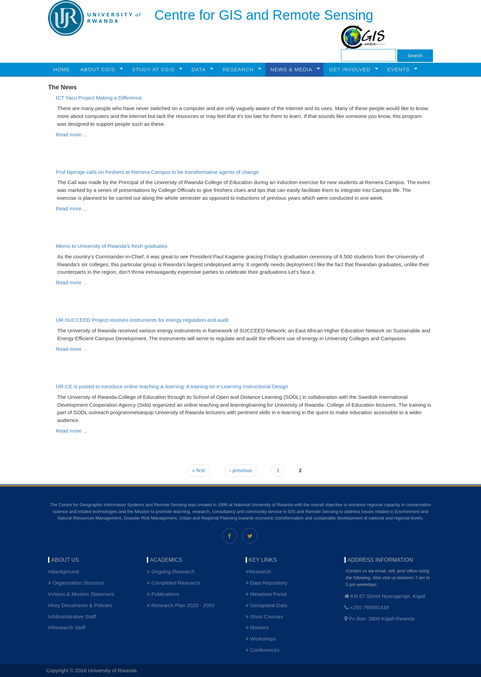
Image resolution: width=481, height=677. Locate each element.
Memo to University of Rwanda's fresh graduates (111, 246)
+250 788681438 (366, 607)
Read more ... (71, 134)
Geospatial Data (266, 605)
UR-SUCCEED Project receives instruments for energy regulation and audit (142, 320)
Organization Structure (76, 583)
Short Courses (264, 616)
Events (400, 69)
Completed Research (173, 583)
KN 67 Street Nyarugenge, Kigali (384, 596)
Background (63, 571)
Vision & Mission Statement (81, 594)
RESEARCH (239, 69)
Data (199, 69)
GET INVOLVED (351, 69)
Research (258, 571)
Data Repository (266, 583)
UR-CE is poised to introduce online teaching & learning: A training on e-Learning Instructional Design (172, 386)
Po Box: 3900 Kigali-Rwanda (379, 618)
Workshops (261, 639)
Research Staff (66, 627)
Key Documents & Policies (80, 605)
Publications (163, 594)
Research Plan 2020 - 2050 (180, 605)
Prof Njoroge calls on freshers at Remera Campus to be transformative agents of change (157, 172)
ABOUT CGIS (99, 69)
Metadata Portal (266, 594)
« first (198, 470)
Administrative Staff (72, 616)
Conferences (262, 650)
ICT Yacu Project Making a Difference (99, 98)
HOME (61, 69)
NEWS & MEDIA (292, 69)
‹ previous (240, 470)
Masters (257, 627)
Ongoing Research (171, 571)
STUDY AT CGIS (154, 69)
